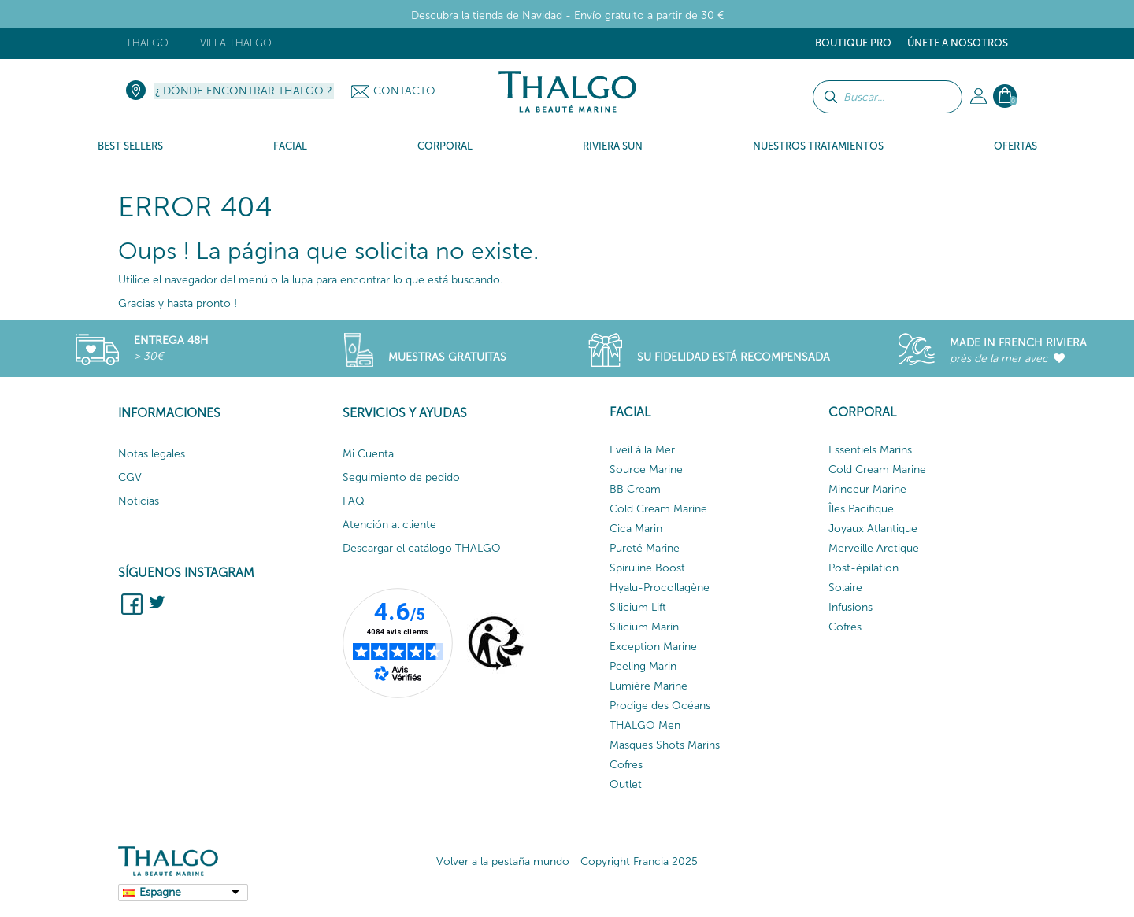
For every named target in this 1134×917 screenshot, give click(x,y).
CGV (130, 477)
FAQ (354, 501)
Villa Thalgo (236, 43)
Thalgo (147, 43)
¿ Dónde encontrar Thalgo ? (243, 91)
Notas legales (151, 453)
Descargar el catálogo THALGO (422, 548)
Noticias (138, 501)
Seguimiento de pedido (401, 477)
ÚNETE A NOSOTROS (957, 43)
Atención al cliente (389, 524)
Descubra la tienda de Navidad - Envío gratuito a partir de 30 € (567, 15)
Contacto (404, 91)
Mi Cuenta (368, 453)
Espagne (160, 892)
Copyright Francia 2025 (639, 861)
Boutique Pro (853, 43)
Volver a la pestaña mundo (502, 861)
